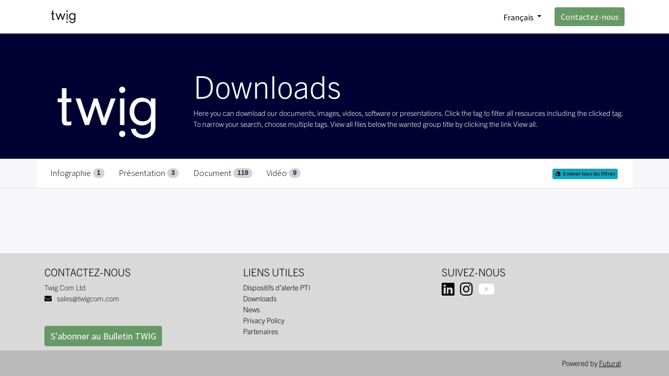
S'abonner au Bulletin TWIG (103, 336)
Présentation (149, 173)
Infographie (77, 173)
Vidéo (284, 173)
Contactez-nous (590, 16)
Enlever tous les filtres (585, 173)
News (251, 309)
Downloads (259, 298)
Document (222, 173)
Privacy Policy (263, 320)
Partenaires (260, 331)
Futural (610, 363)
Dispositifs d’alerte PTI (276, 287)
